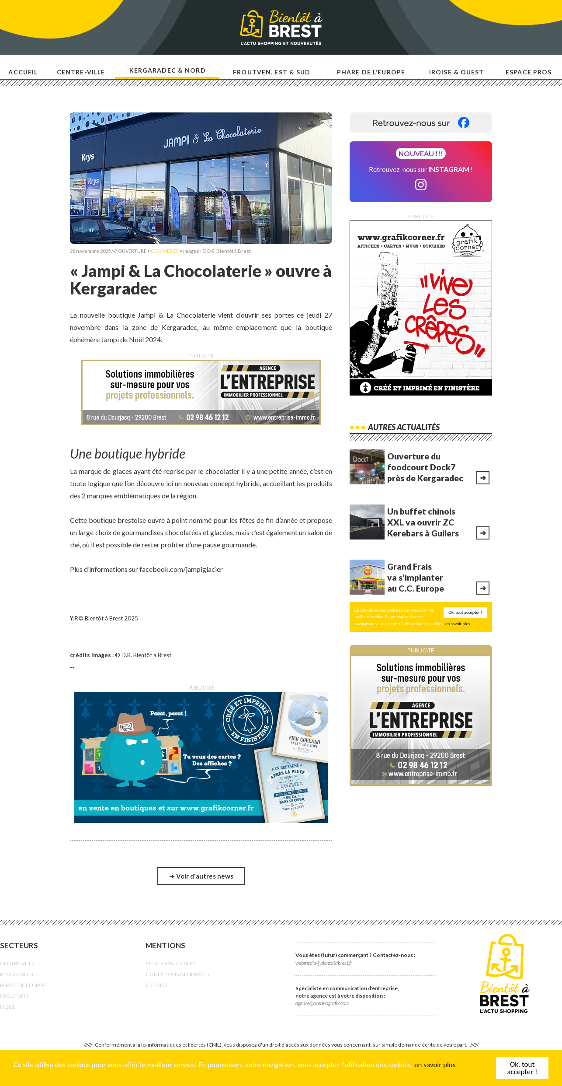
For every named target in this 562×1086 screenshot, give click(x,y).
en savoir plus (434, 1064)
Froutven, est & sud (271, 72)
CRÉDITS (156, 985)
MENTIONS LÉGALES (170, 963)
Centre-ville (81, 72)
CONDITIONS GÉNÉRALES (177, 974)
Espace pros (529, 72)
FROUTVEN (14, 996)
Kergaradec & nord (167, 70)
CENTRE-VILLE (17, 963)
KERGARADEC (17, 974)
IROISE (8, 1007)
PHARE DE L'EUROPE (24, 985)
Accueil (23, 72)
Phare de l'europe (371, 72)
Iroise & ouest (456, 72)
